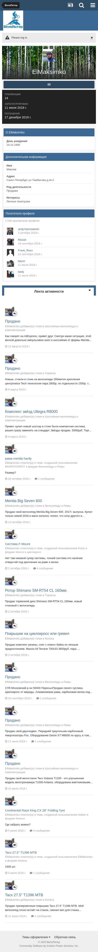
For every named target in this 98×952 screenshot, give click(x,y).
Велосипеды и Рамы (51, 466)
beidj (21, 271)
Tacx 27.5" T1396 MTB (21, 852)
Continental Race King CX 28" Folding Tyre (35, 810)
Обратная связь (65, 937)
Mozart (22, 239)
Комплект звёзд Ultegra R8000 (31, 411)
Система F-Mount (17, 544)
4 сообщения (43, 568)
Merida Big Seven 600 (23, 501)
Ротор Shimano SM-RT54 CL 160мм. (36, 590)
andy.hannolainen (28, 229)
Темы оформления (36, 937)
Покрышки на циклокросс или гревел (37, 634)
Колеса (49, 638)
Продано (12, 321)
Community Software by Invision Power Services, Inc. (49, 945)
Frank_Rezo (25, 250)
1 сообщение (45, 478)
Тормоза (50, 373)
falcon (21, 261)
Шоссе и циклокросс (28, 552)
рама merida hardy (18, 458)
